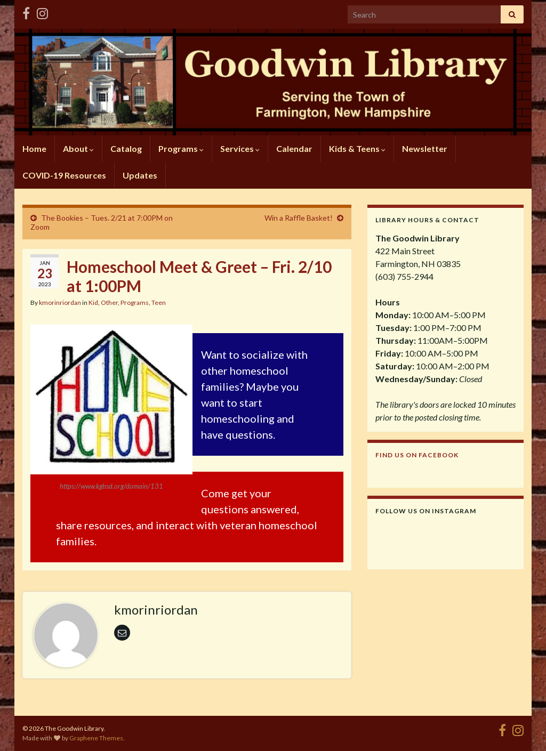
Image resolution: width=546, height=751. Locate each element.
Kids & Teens (357, 148)
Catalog (126, 148)
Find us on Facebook (417, 455)
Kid (93, 302)
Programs (181, 148)
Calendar (294, 148)
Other (109, 302)
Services (240, 148)
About (78, 148)
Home (34, 148)
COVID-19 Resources (64, 175)
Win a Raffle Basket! (298, 217)
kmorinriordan (60, 302)
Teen (158, 302)
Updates (140, 175)
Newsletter (424, 148)
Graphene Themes (96, 738)
